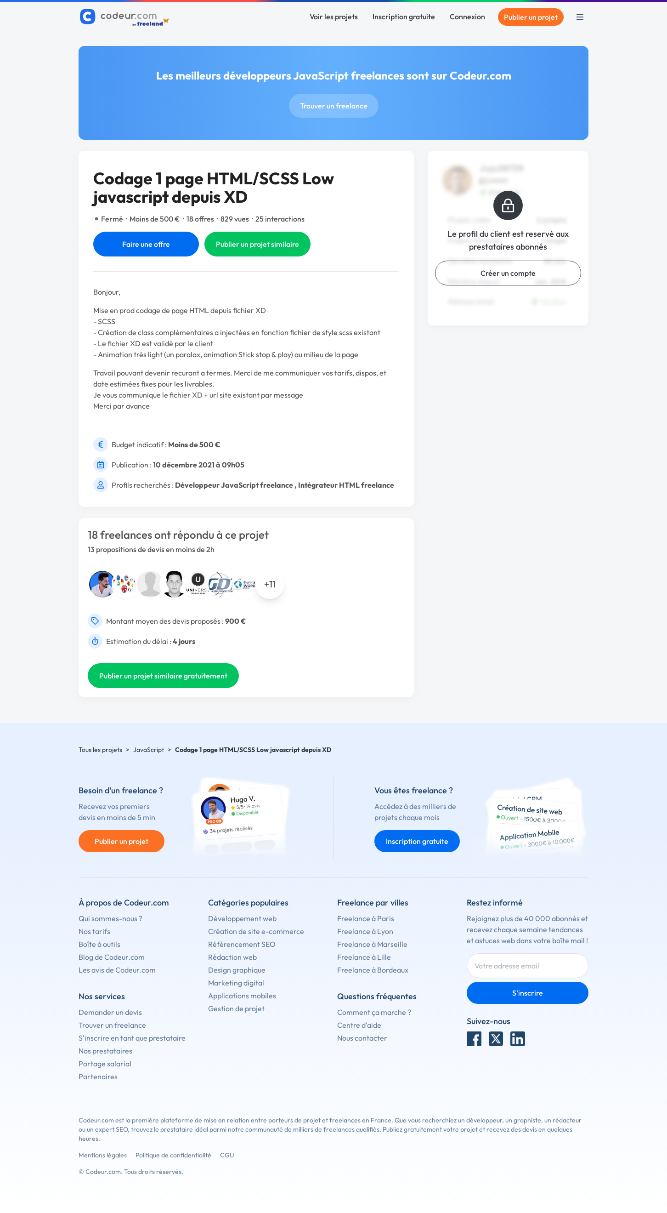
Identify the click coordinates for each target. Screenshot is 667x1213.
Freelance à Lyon (365, 931)
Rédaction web (232, 957)
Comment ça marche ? (374, 1012)
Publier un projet (531, 17)
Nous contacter (362, 1037)
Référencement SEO (242, 944)
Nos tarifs (94, 931)
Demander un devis (110, 1012)
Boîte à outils (99, 944)
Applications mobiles (242, 995)
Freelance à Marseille (372, 944)
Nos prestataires (105, 1050)
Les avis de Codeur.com (117, 969)
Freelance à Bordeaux (372, 969)
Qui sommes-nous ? (110, 918)
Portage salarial (105, 1063)
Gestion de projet (236, 1008)
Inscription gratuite (404, 16)
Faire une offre (146, 244)
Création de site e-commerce (256, 931)
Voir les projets (334, 16)
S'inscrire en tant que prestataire (132, 1037)
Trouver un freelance (333, 105)
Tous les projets (100, 750)
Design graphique (237, 969)
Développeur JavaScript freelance (234, 485)
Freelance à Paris (365, 918)
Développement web (242, 918)
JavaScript (148, 750)
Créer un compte (508, 273)
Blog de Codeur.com (112, 957)
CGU (227, 1155)
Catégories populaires (248, 902)
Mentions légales (103, 1155)
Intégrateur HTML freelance (346, 485)
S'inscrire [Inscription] (527, 992)
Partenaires (98, 1076)
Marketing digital (236, 982)
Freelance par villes (372, 902)
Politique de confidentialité (173, 1155)
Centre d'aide (359, 1025)
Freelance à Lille (364, 957)
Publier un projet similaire (257, 244)
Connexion (467, 16)
